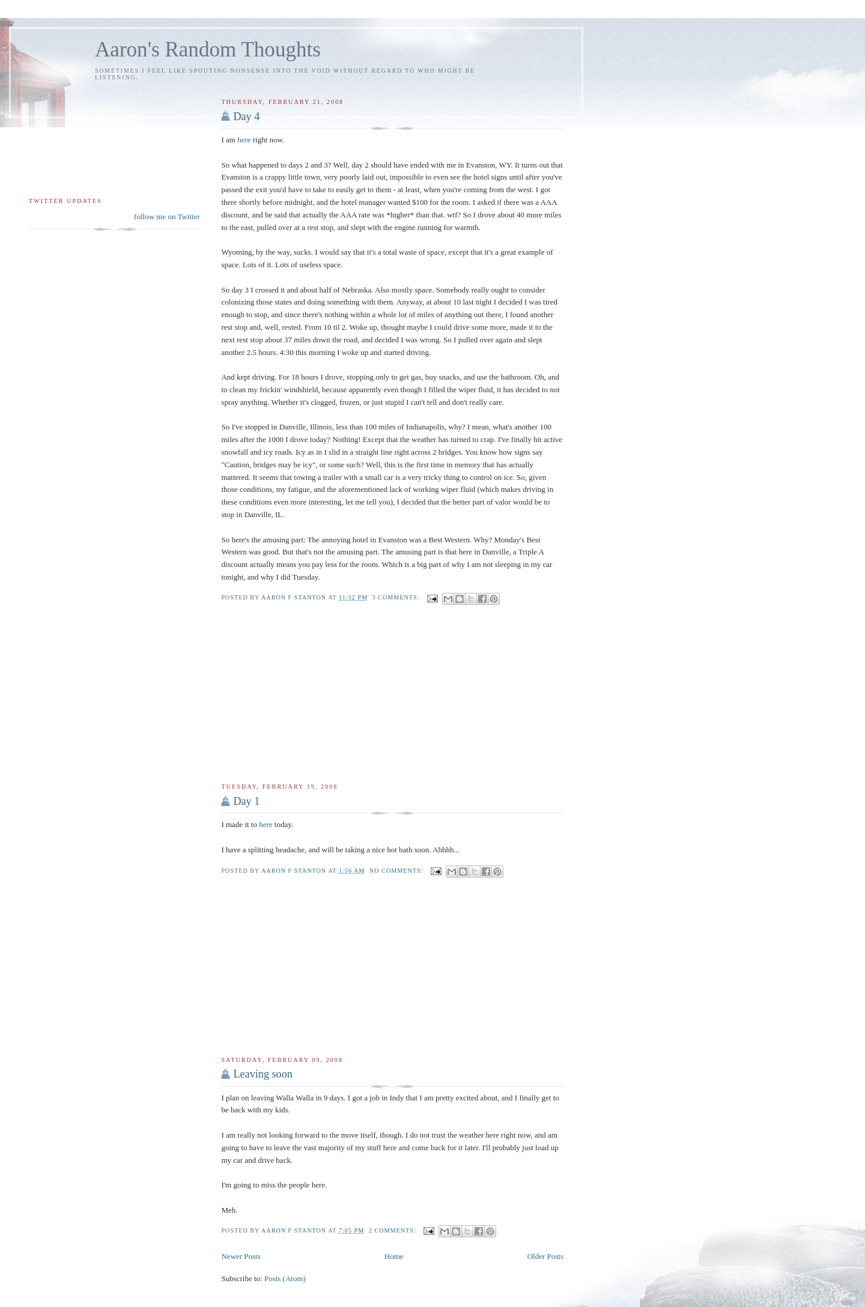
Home (394, 1256)
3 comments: (397, 597)
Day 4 (246, 117)
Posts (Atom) (285, 1278)
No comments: (397, 870)
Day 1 (246, 801)
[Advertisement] (311, 694)
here (243, 139)
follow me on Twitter (167, 216)
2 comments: (394, 1230)
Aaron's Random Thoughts (208, 49)
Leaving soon (263, 1074)
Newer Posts (240, 1256)
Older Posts (545, 1256)
